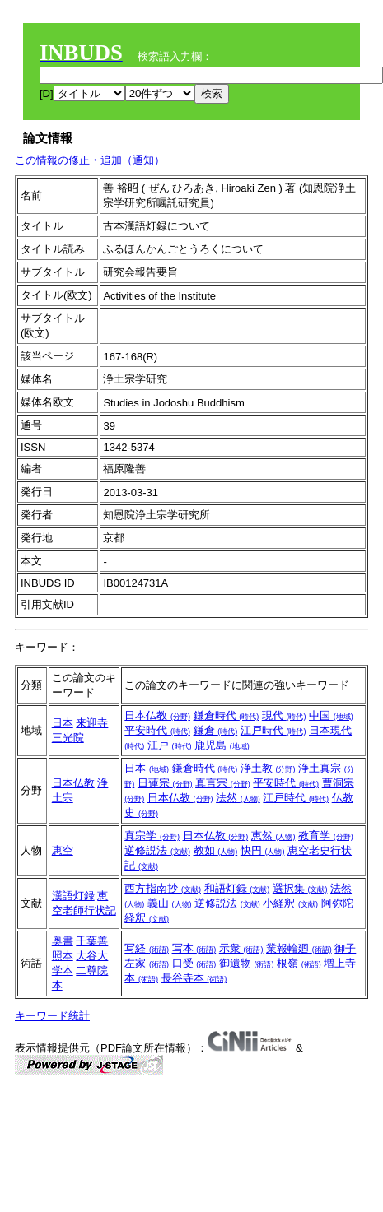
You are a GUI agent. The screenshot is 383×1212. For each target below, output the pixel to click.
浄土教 (268, 768)
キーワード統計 (52, 1016)
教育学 (325, 835)
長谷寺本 (194, 978)
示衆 (241, 948)
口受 (194, 963)
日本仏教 (157, 715)
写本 (194, 948)
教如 (216, 850)
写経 (146, 948)
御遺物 (246, 963)
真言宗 (222, 783)
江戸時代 (273, 730)
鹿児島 (222, 745)
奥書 (62, 941)
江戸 (169, 745)
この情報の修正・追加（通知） (90, 160)
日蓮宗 (165, 783)
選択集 (300, 888)
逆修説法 (157, 850)
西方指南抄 (162, 888)
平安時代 (157, 730)
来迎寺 (92, 723)
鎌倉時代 (226, 715)
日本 (62, 723)
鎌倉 (216, 730)
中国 (331, 715)
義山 (169, 903)
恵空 (62, 850)
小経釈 (290, 903)
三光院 (68, 737)
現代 (284, 715)
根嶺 (299, 963)
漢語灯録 (73, 895)
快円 (263, 850)
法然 (238, 798)
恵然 (273, 835)
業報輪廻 (299, 948)
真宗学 (152, 835)
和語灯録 (237, 888)
